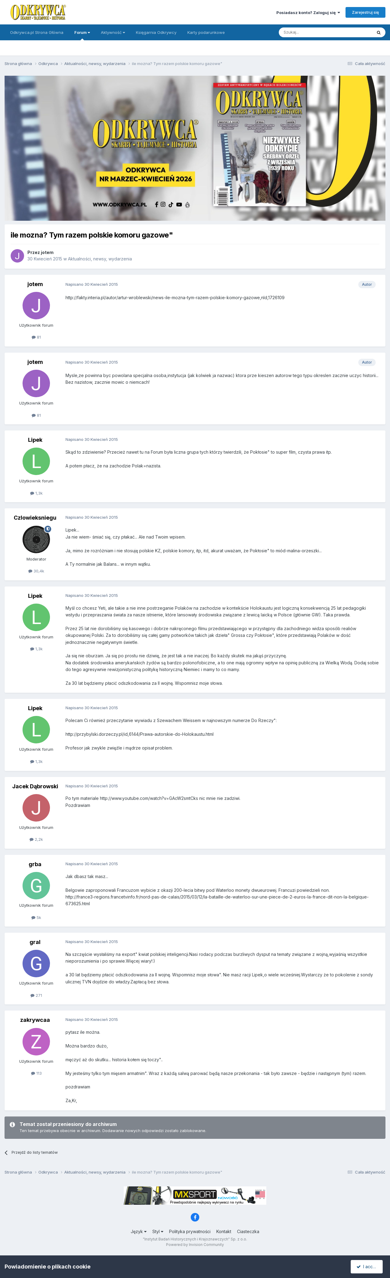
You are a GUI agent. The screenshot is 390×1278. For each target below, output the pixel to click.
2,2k (36, 839)
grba (35, 864)
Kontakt (223, 1231)
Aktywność (113, 32)
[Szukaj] (310, 32)
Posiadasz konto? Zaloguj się (308, 12)
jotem (47, 252)
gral (35, 942)
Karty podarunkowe (206, 32)
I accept (367, 1266)
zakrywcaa (35, 1020)
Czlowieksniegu (35, 517)
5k (36, 917)
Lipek (35, 440)
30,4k (36, 570)
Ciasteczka (248, 1231)
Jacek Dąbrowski (35, 786)
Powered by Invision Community (195, 1244)
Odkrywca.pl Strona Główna (36, 32)
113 (36, 1073)
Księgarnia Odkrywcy (156, 32)
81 (36, 337)
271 (36, 995)
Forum (82, 35)
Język (139, 1231)
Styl (157, 1231)
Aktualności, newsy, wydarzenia (100, 258)
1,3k (36, 493)
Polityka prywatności (190, 1231)
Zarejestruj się (365, 12)
